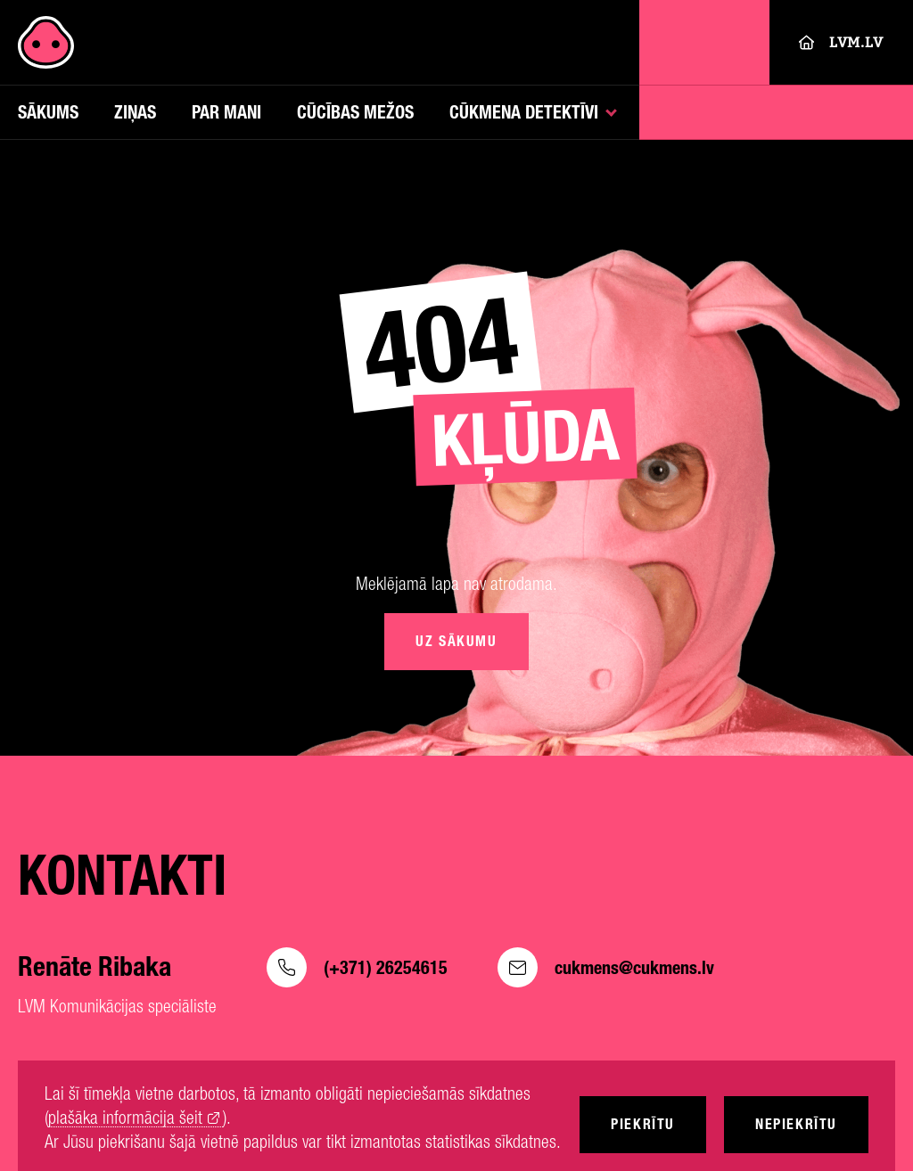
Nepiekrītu (796, 1124)
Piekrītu (643, 1124)
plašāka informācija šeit (125, 1118)
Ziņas (135, 112)
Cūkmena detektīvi (523, 112)
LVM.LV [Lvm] (841, 42)
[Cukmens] (46, 42)
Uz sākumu (456, 641)
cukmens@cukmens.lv (606, 967)
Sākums (48, 112)
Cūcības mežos (355, 112)
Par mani (226, 112)
